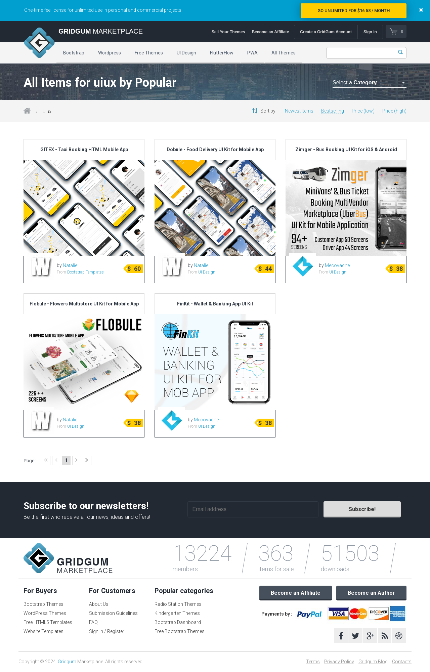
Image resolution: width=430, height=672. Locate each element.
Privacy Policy (339, 661)
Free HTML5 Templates (48, 622)
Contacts (402, 661)
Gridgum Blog (373, 661)
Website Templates (43, 631)
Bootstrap (73, 52)
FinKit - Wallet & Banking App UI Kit (215, 303)
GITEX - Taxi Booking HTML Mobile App (84, 149)
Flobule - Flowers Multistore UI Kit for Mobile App (84, 303)
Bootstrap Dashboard (178, 622)
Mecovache (337, 265)
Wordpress (109, 52)
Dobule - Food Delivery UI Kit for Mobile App (215, 149)
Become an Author (371, 593)
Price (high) (394, 111)
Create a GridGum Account (325, 32)
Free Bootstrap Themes (180, 631)
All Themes (283, 52)
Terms (313, 661)
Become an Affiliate (270, 32)
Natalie (70, 265)
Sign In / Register (106, 631)
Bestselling (332, 111)
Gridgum (67, 661)
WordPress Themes (45, 613)
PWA (252, 52)
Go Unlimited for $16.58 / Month (353, 10)
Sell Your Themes (228, 32)
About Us (99, 604)
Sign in (370, 32)
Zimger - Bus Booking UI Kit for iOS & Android (346, 149)
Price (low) (363, 111)
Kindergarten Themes (177, 613)
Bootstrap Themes (43, 604)
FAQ (93, 622)
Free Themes (149, 52)
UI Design (186, 52)
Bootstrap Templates (85, 272)
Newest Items (299, 111)
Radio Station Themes (178, 604)
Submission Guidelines (113, 613)
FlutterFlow (221, 52)
